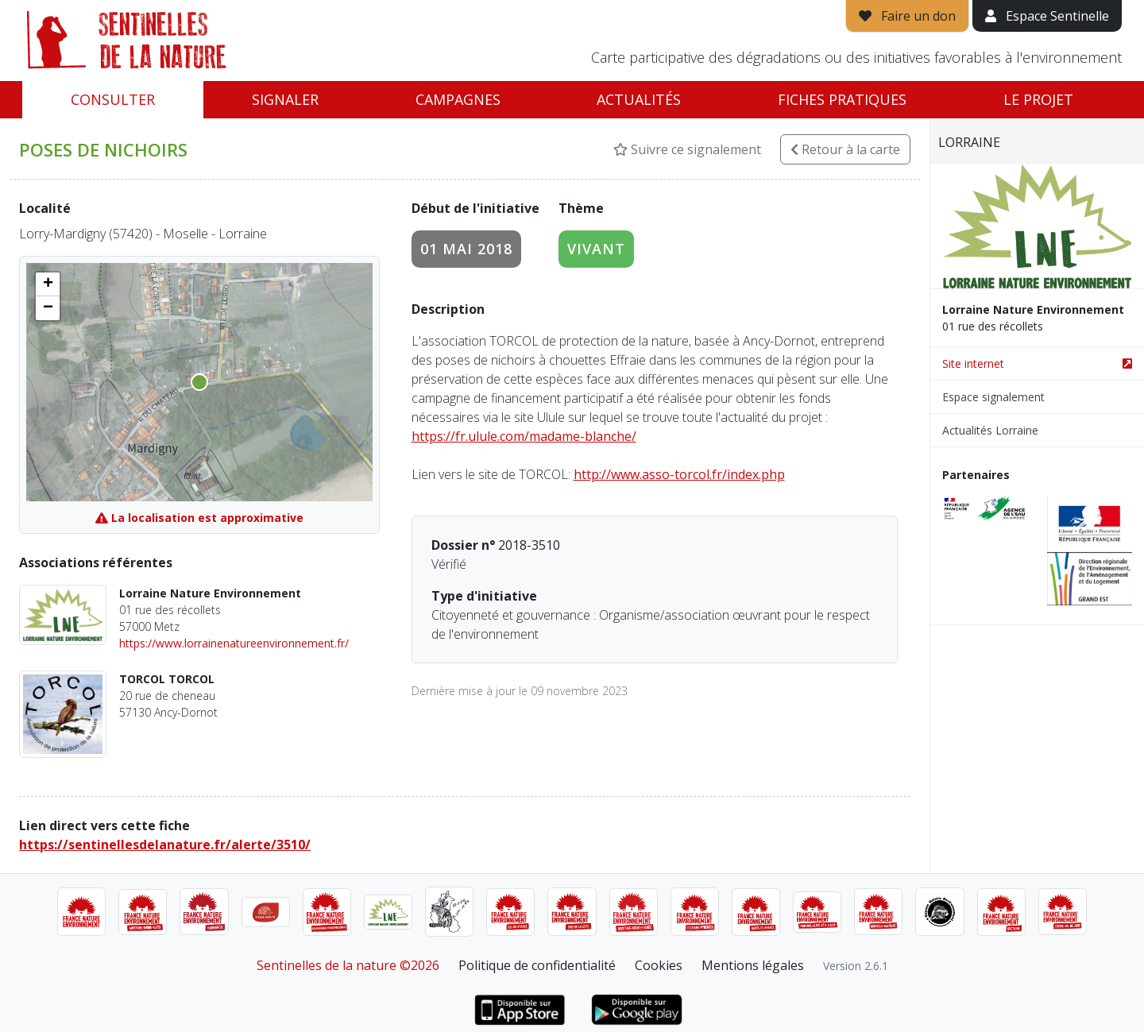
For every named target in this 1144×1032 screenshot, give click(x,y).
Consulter (113, 99)
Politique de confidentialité (537, 965)
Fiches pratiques (842, 99)
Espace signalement (993, 396)
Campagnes (457, 99)
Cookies (658, 965)
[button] (48, 284)
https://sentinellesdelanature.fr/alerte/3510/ (165, 844)
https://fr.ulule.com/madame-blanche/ (524, 436)
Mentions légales (752, 965)
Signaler (285, 99)
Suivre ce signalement (687, 149)
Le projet (1038, 99)
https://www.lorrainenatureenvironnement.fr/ (234, 643)
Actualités (639, 99)
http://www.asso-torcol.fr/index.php (679, 474)
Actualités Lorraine (990, 430)
